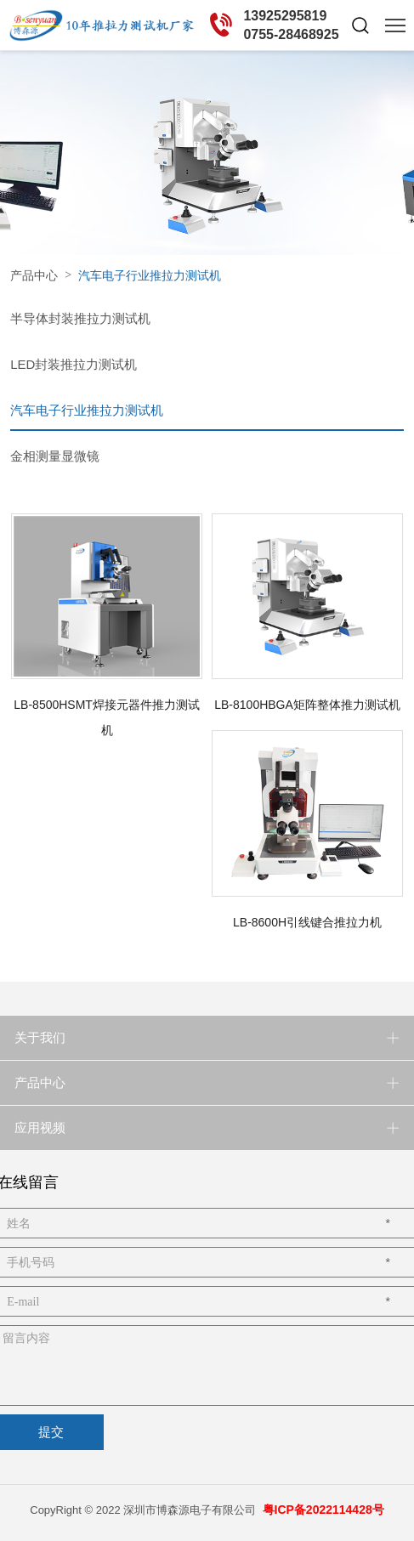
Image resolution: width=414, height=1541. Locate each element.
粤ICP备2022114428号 (323, 1509)
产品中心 (34, 275)
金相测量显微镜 (54, 456)
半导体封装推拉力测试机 (80, 318)
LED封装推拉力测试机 (73, 364)
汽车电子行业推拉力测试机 (86, 410)
